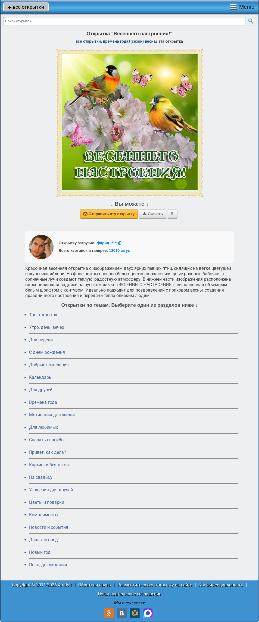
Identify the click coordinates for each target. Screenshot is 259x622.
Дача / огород (43, 539)
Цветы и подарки (46, 502)
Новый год (40, 552)
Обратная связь (94, 584)
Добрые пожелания (49, 364)
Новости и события (48, 527)
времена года (116, 41)
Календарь (40, 377)
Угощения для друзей (51, 489)
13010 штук (119, 250)
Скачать (153, 214)
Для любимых (43, 427)
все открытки (26, 7)
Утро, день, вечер (46, 327)
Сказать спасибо (46, 439)
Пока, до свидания (48, 564)
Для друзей (40, 389)
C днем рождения (47, 352)
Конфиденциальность (221, 584)
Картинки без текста (50, 464)
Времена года (43, 402)
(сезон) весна (142, 41)
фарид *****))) (109, 243)
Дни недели (41, 339)
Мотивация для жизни (52, 414)
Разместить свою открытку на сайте (154, 584)
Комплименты (43, 514)
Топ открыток (43, 314)
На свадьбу (40, 477)
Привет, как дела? (47, 452)
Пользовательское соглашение (129, 593)
